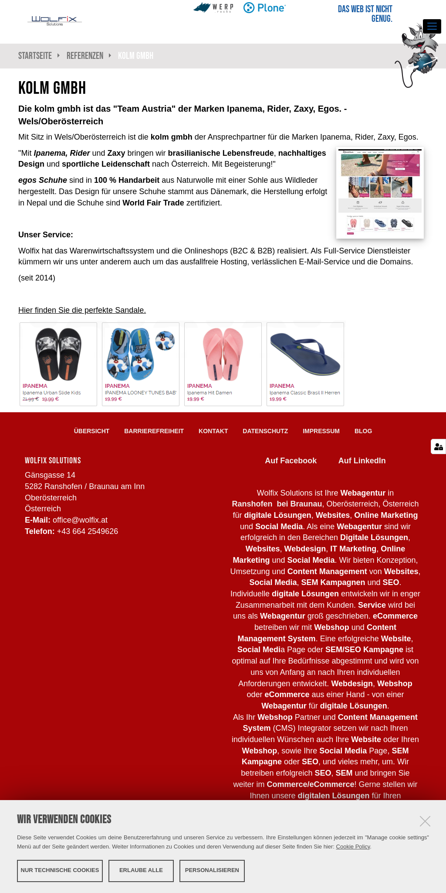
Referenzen (85, 55)
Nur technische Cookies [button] (60, 870)
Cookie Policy (353, 846)
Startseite (35, 55)
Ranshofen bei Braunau (277, 504)
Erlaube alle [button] (141, 870)
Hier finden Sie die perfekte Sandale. (82, 310)
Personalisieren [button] (212, 870)
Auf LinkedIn (362, 460)
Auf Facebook (291, 460)
